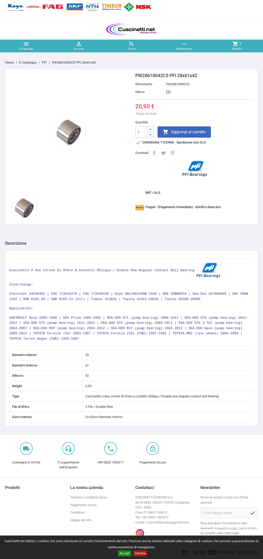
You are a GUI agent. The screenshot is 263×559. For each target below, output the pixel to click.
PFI (168, 92)
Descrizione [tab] (16, 243)
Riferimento (143, 84)
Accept (124, 553)
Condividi (154, 153)
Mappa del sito (80, 520)
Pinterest (173, 153)
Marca (140, 92)
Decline (140, 553)
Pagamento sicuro (83, 505)
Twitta (163, 153)
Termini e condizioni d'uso (88, 497)
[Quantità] (141, 132)
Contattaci (77, 512)
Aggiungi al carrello (184, 132)
